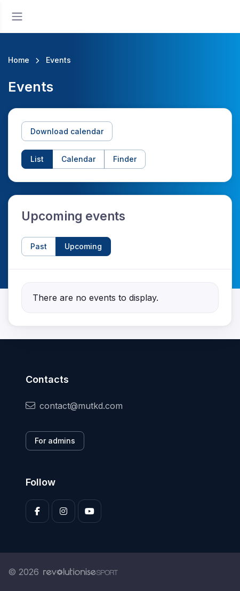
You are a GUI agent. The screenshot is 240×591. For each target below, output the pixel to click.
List (37, 158)
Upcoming (83, 246)
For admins (55, 440)
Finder (125, 158)
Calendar (78, 158)
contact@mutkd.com (74, 405)
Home (18, 59)
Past (38, 246)
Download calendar (66, 131)
